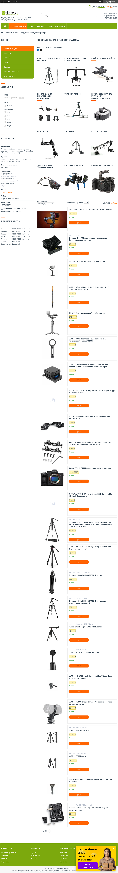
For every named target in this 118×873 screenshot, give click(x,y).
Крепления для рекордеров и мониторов (45, 96)
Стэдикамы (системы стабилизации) (75, 59)
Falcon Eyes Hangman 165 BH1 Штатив (85, 627)
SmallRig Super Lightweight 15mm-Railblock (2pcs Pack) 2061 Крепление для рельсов (90, 443)
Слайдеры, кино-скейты (103, 58)
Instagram (63, 853)
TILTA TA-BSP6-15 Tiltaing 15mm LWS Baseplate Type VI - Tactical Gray (92, 391)
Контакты (41, 26)
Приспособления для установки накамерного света (102, 96)
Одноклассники (66, 862)
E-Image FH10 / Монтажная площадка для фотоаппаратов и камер (88, 239)
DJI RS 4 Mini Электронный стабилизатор (87, 313)
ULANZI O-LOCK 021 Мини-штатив (84, 653)
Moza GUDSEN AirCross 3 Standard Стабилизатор (90, 210)
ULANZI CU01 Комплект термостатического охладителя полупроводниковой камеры (88, 366)
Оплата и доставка (8, 853)
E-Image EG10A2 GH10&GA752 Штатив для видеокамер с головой (87, 602)
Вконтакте (64, 856)
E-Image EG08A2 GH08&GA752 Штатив (85, 575)
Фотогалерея (9, 76)
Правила (34, 859)
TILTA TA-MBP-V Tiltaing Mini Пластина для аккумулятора (88, 809)
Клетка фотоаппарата (102, 166)
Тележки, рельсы (73, 94)
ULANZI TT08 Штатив (78, 756)
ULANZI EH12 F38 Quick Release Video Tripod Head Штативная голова (90, 677)
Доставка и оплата (57, 26)
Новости (7, 53)
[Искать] (95, 15)
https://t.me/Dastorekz (10, 198)
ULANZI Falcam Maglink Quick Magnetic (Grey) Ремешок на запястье (89, 288)
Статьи (7, 58)
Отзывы (7, 67)
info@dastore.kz (7, 192)
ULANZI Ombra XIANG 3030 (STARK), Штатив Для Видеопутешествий (90, 548)
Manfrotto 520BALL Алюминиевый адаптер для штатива (90, 780)
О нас (31, 26)
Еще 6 (8, 129)
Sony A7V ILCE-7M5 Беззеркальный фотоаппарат (90, 468)
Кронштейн (43, 132)
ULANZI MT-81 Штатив (79, 730)
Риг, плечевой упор (74, 166)
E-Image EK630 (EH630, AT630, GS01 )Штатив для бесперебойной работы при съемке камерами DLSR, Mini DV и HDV (90, 524)
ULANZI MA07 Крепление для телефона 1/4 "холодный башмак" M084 (88, 340)
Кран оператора (99, 132)
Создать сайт (5, 2)
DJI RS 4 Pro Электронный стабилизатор (87, 261)
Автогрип (69, 132)
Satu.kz (70, 868)
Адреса (33, 853)
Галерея (106, 202)
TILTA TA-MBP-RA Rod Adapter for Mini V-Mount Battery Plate (90, 417)
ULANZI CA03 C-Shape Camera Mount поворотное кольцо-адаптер (90, 703)
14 (46, 831)
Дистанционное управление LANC (46, 167)
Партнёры (5, 862)
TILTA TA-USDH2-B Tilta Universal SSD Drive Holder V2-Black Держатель (91, 495)
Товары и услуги (17, 26)
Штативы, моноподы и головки (49, 59)
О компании (35, 856)
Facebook (63, 859)
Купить (78, 223)
